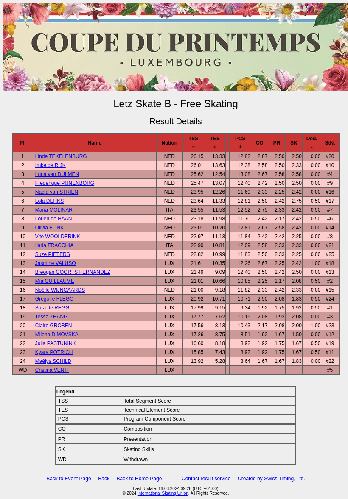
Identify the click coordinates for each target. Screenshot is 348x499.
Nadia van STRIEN (56, 192)
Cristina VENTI (52, 370)
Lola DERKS (49, 201)
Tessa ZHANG (51, 317)
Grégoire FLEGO (54, 299)
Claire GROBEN (53, 326)
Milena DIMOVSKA (57, 334)
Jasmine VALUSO (55, 263)
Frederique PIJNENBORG (64, 183)
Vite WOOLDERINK (57, 237)
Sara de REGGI (53, 308)
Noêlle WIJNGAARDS (60, 290)
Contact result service (206, 479)
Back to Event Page (68, 479)
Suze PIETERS (52, 254)
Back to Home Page (139, 479)
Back (103, 479)
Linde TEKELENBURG (61, 156)
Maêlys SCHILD (53, 361)
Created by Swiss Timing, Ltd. (271, 479)
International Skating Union (163, 493)
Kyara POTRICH (54, 352)
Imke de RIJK (50, 165)
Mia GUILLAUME (54, 281)
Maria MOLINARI (54, 210)
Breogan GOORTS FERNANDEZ (72, 272)
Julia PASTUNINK (55, 343)
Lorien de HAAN (53, 219)
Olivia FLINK (49, 228)
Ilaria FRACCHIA (54, 245)
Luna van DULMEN (57, 174)
